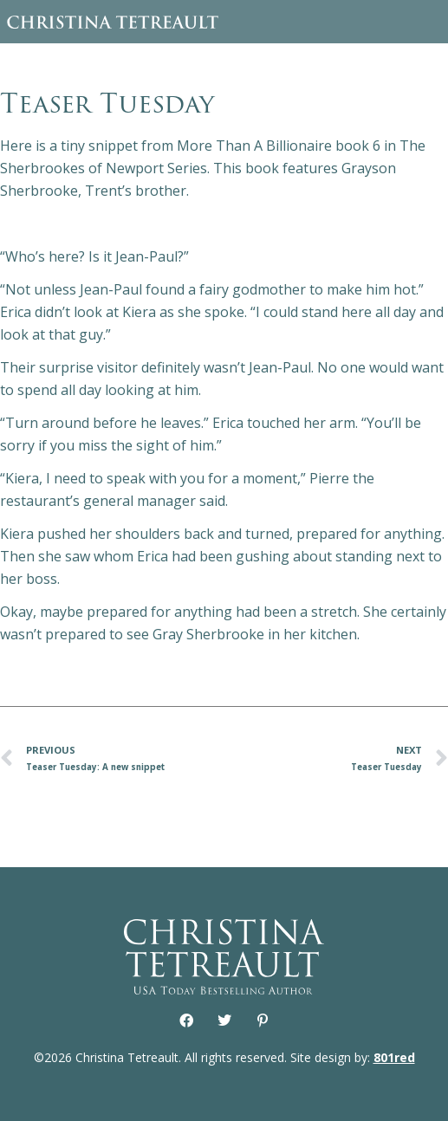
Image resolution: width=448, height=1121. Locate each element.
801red (394, 1057)
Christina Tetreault (112, 21)
